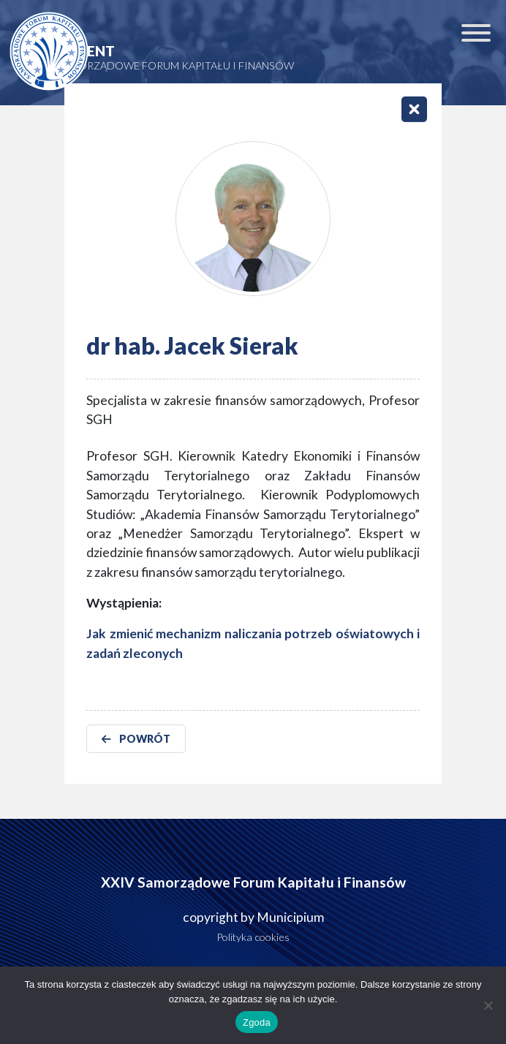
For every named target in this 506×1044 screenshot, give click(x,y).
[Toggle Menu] (476, 33)
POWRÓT (136, 739)
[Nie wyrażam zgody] (487, 1005)
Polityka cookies (253, 937)
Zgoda (257, 1022)
